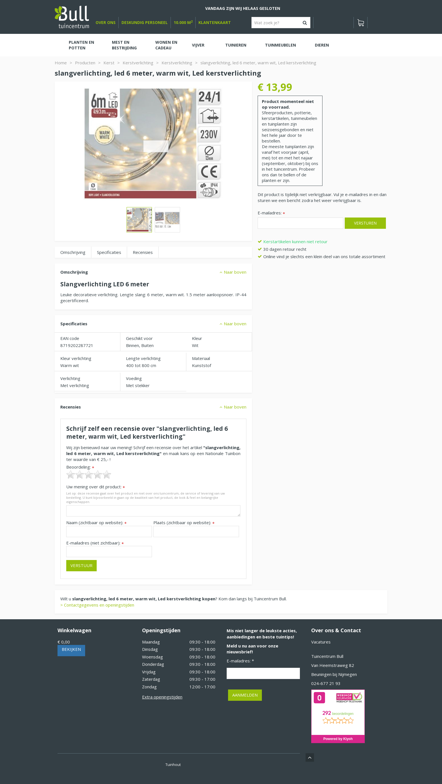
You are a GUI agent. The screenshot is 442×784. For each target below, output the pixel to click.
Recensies (143, 252)
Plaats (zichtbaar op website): (184, 523)
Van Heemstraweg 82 (332, 665)
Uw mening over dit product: (95, 487)
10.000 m (183, 22)
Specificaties (109, 252)
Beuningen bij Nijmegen (334, 674)
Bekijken (71, 649)
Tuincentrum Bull (327, 656)
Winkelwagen (74, 630)
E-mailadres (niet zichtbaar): (95, 543)
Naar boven (235, 272)
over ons (106, 22)
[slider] (88, 474)
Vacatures (321, 642)
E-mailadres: (271, 213)
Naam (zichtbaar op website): (96, 523)
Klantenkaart (214, 22)
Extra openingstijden (162, 697)
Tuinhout (173, 764)
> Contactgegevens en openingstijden (97, 605)
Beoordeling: (80, 467)
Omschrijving (72, 252)
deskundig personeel (144, 22)
